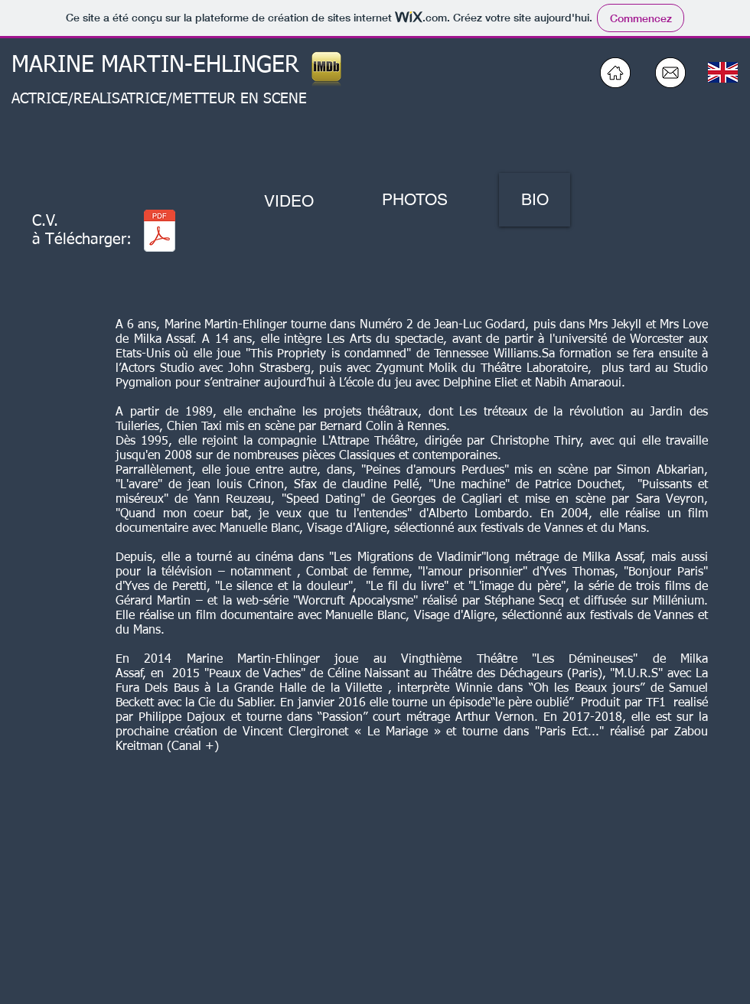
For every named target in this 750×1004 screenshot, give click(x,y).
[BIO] (534, 200)
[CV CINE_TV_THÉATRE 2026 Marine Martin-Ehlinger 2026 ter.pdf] (159, 232)
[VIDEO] (288, 201)
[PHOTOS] (415, 200)
